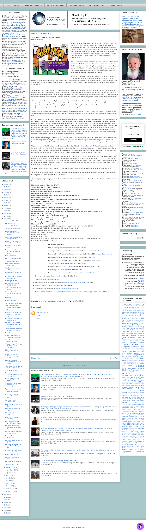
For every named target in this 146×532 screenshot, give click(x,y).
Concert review (107, 254)
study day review (127, 431)
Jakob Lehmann (135, 222)
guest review (140, 370)
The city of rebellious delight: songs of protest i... (13, 293)
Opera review (95, 260)
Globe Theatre (127, 365)
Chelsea (124, 337)
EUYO (123, 358)
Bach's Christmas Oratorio (13, 258)
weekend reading (126, 446)
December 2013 (11, 221)
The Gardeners (131, 434)
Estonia (134, 356)
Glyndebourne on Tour (128, 366)
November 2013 (11, 465)
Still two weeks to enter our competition (13, 273)
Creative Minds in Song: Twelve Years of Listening (57, 396)
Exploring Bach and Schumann (11, 436)
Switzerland (125, 433)
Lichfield (124, 380)
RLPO (138, 415)
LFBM (139, 379)
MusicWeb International (137, 283)
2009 (5, 502)
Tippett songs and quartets (13, 389)
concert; (142, 344)
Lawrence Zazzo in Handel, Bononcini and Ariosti (78, 273)
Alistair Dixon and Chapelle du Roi (66, 288)
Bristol (134, 320)
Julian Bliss (134, 225)
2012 (5, 494)
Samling (129, 419)
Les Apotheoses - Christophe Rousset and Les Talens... (13, 374)
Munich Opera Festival (127, 385)
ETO (138, 356)
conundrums (135, 346)
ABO (123, 305)
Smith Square (140, 423)
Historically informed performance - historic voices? (12, 232)
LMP (138, 380)
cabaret (132, 331)
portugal (129, 409)
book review (140, 318)
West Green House (138, 446)
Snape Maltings (127, 424)
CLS (127, 340)
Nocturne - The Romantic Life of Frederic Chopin (13, 422)
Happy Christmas (10, 256)
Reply (39, 318)
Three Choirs (126, 439)
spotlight (141, 428)
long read (131, 382)
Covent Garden (130, 348)
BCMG (124, 317)
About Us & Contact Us (33, 5)
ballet (126, 310)
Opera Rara (135, 401)
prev (143, 409)
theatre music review (128, 438)
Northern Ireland (127, 395)
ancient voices (139, 307)
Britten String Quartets (12, 454)
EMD (129, 354)
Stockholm (125, 430)
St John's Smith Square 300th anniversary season (12, 355)
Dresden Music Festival (134, 351)
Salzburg (124, 419)
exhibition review (129, 358)
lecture (128, 377)
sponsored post (133, 428)
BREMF (124, 320)
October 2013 (10, 467)
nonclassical (136, 392)
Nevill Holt (141, 388)
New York (130, 390)
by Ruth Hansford (132, 330)
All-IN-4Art (131, 307)
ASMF (134, 309)
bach (123, 310)
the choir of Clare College (79, 45)
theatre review (139, 438)
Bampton (124, 312)
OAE (126, 397)
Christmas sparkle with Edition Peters (12, 401)
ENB (133, 354)
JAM (123, 375)
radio (136, 411)
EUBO (142, 356)
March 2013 (9, 486)
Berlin (142, 317)
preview (125, 411)
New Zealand (136, 390)
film (135, 360)
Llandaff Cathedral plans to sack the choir (13, 277)
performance (140, 406)
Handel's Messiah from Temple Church (12, 284)
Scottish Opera (132, 421)
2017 (5, 208)
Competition (133, 342)
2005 (5, 513)
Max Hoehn (132, 173)
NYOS (123, 397)
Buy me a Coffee (136, 114)
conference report (127, 346)
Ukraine (134, 441)
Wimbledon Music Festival (129, 451)
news (142, 390)
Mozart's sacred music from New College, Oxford (13, 242)
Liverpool (133, 380)
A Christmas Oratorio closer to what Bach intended (13, 451)
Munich (142, 383)
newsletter (124, 392)
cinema (129, 339)
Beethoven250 (133, 317)
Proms (132, 411)
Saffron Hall (130, 418)
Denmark (136, 350)
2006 (5, 510)
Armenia (130, 309)
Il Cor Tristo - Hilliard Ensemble (11, 418)
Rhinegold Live (130, 415)
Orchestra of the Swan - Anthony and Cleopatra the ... (13, 427)
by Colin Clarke (137, 326)
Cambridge (125, 333)
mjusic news (137, 383)
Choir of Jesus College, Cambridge (73, 282)
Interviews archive (115, 5)
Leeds (133, 377)
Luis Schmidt (134, 159)
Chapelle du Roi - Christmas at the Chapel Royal (13, 366)
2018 (5, 205)
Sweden (142, 431)
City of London (135, 339)
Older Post (114, 358)
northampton (141, 394)
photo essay (133, 407)
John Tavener (87, 146)
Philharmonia (125, 407)
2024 (5, 189)
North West (133, 394)
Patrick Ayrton (134, 211)
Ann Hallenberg (138, 208)
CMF (131, 340)
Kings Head (128, 375)
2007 (5, 508)
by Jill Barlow (134, 328)
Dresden (124, 351)
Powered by (133, 147)
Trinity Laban (137, 439)
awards (142, 309)
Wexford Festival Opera (136, 447)
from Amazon (132, 259)
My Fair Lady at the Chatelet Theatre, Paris (13, 319)
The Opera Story (130, 436)
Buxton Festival (137, 325)
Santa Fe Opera (136, 419)
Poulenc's (67, 266)
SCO (142, 419)
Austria (138, 309)
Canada (131, 333)
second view (140, 421)
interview (125, 374)
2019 (5, 203)
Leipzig (124, 379)
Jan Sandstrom (62, 103)
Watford (137, 444)
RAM (139, 411)
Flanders (128, 362)
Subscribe (133, 140)
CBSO (140, 333)
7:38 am (46, 312)
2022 (5, 195)
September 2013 (11, 470)
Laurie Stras (127, 217)
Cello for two (9, 310)
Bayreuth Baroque (131, 313)
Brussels (133, 323)
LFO (143, 379)
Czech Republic (140, 348)
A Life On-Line (126, 304)
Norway (135, 395)
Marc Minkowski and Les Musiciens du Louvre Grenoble (64, 292)
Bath (123, 313)
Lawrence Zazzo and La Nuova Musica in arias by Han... (13, 324)
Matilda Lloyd (134, 227)
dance (123, 350)
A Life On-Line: (136, 304)
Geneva (136, 363)
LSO (139, 382)
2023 (5, 192)
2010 (5, 500)
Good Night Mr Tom (11, 281)
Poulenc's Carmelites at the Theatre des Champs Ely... (13, 314)
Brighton (129, 320)
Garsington (130, 363)
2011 (5, 497)
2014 (5, 216)
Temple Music (137, 433)
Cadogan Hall (139, 331)
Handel (131, 372)
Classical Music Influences (130, 100)
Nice (129, 392)
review (123, 415)
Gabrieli (124, 363)
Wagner (142, 443)
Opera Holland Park (128, 399)
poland (123, 409)
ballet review (132, 310)
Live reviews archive (76, 5)
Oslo (143, 402)
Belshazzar (8, 298)
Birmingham (125, 318)
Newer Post (36, 358)
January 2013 (10, 491)
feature (137, 358)
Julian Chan (132, 192)
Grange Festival (139, 367)
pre (139, 409)
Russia (139, 416)
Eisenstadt (125, 354)
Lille (128, 380)
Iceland (138, 372)
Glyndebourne (140, 365)
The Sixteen (140, 436)
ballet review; (140, 310)
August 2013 (10, 473)
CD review (92, 257)
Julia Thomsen (134, 176)
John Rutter (106, 119)
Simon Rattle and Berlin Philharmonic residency (13, 336)
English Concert (139, 355)
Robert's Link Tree (13, 5)
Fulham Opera (140, 362)
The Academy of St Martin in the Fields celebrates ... (13, 329)
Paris (132, 406)
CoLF (142, 340)
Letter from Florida (132, 379)
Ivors (143, 374)
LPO (136, 382)
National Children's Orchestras (45, 285)
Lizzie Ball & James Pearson (132, 195)
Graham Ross (109, 43)
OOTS (138, 397)
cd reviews (141, 335)
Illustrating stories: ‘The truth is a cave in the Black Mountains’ (61, 417)
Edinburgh (129, 353)
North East (125, 394)
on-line (131, 397)
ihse (143, 372)
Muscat (135, 385)
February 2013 (10, 488)
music (138, 385)
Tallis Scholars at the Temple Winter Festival (13, 306)
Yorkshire (131, 453)
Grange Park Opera (129, 368)
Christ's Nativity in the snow (13, 303)
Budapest (141, 323)
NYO (142, 395)
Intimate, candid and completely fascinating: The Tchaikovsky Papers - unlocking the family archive (73, 471)
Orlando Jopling (135, 155)
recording (141, 413)
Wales (124, 444)
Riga (135, 415)
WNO (138, 451)
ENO (123, 356)
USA (138, 441)
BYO (128, 331)
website (142, 444)
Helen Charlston (138, 170)
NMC (131, 392)
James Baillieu (132, 163)
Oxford (124, 404)
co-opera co (136, 340)
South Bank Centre (136, 426)
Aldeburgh (125, 307)
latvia (143, 375)
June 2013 (9, 478)
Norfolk (142, 392)
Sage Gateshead (139, 418)
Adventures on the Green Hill (135, 305)
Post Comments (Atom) (79, 365)
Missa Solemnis (55, 276)
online (134, 397)
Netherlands (134, 388)
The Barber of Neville (11, 391)
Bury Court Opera (126, 325)
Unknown (40, 312)
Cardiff (136, 333)
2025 (5, 187)
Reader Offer (125, 413)
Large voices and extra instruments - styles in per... (12, 251)
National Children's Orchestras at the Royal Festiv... (13, 361)
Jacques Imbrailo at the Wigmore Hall (12, 458)
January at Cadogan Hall (12, 228)
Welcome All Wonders (12, 261)
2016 (5, 211)
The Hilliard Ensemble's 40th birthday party (12, 340)
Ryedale (124, 418)
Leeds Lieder (140, 377)
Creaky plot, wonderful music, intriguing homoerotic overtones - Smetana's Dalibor (67, 439)
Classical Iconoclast (141, 279)
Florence (133, 362)
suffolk (136, 431)
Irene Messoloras (136, 168)
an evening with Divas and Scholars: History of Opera (69, 248)
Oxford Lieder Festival (133, 404)
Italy (140, 374)
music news (134, 387)
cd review (39, 40)
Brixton (129, 323)
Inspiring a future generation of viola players (13, 432)
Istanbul (136, 374)
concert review (130, 344)
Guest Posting (131, 370)
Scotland (124, 421)
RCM (142, 411)
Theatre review (100, 251)
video (136, 443)
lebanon (124, 377)
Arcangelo (124, 309)
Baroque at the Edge (138, 312)
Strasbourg (131, 430)
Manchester (129, 383)
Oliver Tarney (134, 178)
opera (142, 397)
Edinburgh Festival (138, 353)
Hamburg (124, 372)
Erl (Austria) (129, 356)
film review (139, 360)
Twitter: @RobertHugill (55, 5)
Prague (134, 409)
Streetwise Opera (139, 430)
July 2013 (9, 475)
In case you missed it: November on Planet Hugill (12, 396)
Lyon (143, 382)
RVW (142, 416)
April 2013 (9, 483)
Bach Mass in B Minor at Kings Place (12, 264)
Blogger (81, 527)
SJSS (129, 423)
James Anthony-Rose (130, 203)
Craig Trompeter (129, 189)
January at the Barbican (12, 226)
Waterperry (130, 444)
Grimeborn (141, 368)
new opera (124, 390)
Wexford (124, 447)
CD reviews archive (96, 5)
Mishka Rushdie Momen (135, 212)
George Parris (135, 193)
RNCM (142, 415)
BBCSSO (141, 315)
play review (141, 407)
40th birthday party (54, 279)
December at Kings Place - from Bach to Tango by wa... (13, 446)
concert (142, 342)
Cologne (124, 342)
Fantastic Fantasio (10, 300)
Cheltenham (131, 337)
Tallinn (130, 433)
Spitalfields (125, 428)
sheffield (124, 423)
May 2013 (9, 480)
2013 (5, 219)
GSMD (124, 370)
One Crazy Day (10, 223)
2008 (5, 505)
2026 (5, 184)
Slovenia (134, 423)
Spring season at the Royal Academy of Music (13, 237)
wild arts (136, 449)
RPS (136, 416)
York (127, 453)
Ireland (131, 374)
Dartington (129, 350)
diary (142, 350)
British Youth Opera (127, 322)
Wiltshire (142, 449)
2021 (5, 197)
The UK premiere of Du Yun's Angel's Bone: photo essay (59, 461)
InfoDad (141, 288)
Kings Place (137, 375)
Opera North (126, 401)
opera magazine (139, 399)
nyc (139, 395)
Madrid (123, 383)
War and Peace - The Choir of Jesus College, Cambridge (13, 345)
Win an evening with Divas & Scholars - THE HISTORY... (13, 384)
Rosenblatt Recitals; (128, 416)
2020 (5, 200)
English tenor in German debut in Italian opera (56, 385)
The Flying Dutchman (11, 370)
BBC (129, 315)
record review (134, 413)
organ (139, 402)
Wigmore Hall (127, 449)
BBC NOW (135, 315)
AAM (142, 304)
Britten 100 (137, 322)
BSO (137, 323)
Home (37, 295)
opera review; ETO (132, 402)
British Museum (140, 320)
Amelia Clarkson (135, 198)
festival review (130, 360)
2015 (5, 213)
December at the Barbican (13, 461)
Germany (141, 363)
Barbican (130, 312)
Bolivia (132, 318)
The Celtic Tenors (129, 162)
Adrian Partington (135, 165)
